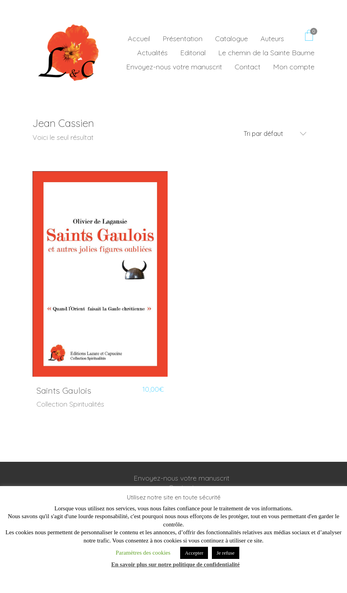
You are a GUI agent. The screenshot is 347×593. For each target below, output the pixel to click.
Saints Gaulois (63, 390)
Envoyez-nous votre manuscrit (182, 478)
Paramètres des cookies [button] (143, 553)
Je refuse (226, 553)
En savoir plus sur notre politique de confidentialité (175, 564)
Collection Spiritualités (70, 404)
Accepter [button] (194, 553)
